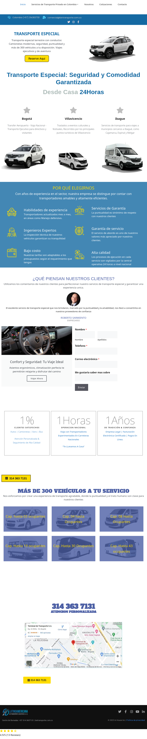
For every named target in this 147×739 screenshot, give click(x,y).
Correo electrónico (87, 359)
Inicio (23, 4)
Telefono (81, 346)
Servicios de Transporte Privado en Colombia (55, 4)
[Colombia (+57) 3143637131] (9, 17)
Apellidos (102, 340)
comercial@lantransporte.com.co (65, 17)
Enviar (81, 387)
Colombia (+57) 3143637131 (25, 17)
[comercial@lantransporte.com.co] (44, 17)
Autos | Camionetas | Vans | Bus (26, 432)
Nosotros (89, 4)
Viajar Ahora (37, 378)
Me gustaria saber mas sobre (92, 372)
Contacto (122, 4)
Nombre (81, 329)
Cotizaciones (105, 4)
